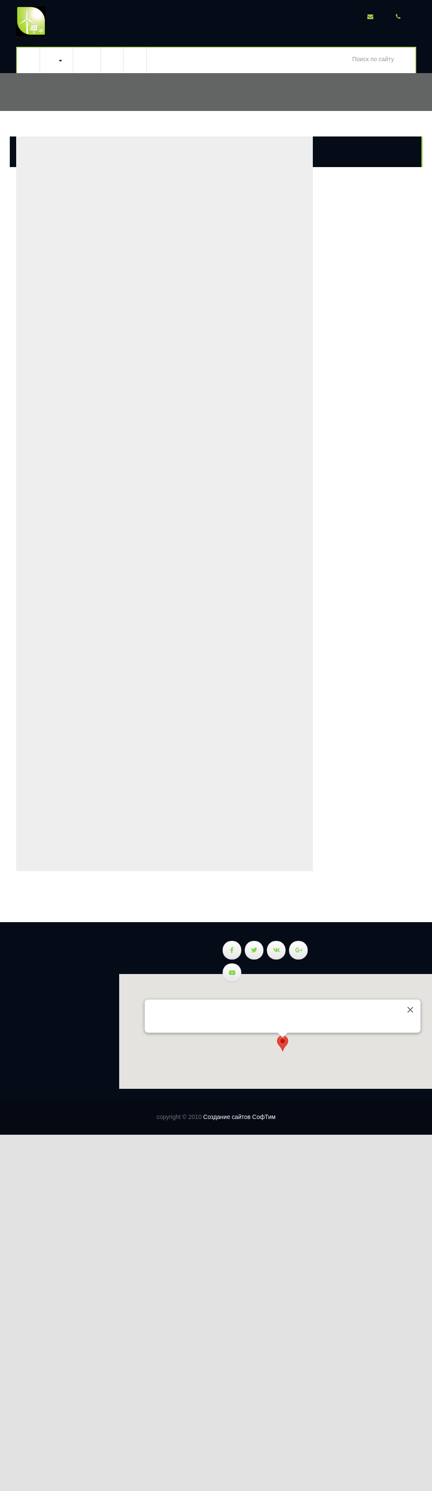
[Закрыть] (410, 1010)
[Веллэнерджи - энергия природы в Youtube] (232, 972)
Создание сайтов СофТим (239, 1116)
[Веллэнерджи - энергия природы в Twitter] (254, 950)
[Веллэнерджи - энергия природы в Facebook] (232, 950)
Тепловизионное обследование (87, 60)
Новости (112, 60)
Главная (28, 60)
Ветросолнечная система (56, 60)
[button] (282, 1045)
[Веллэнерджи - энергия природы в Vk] (276, 950)
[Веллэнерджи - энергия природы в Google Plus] (298, 950)
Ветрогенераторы (16, 1021)
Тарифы (135, 60)
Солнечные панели (16, 1007)
